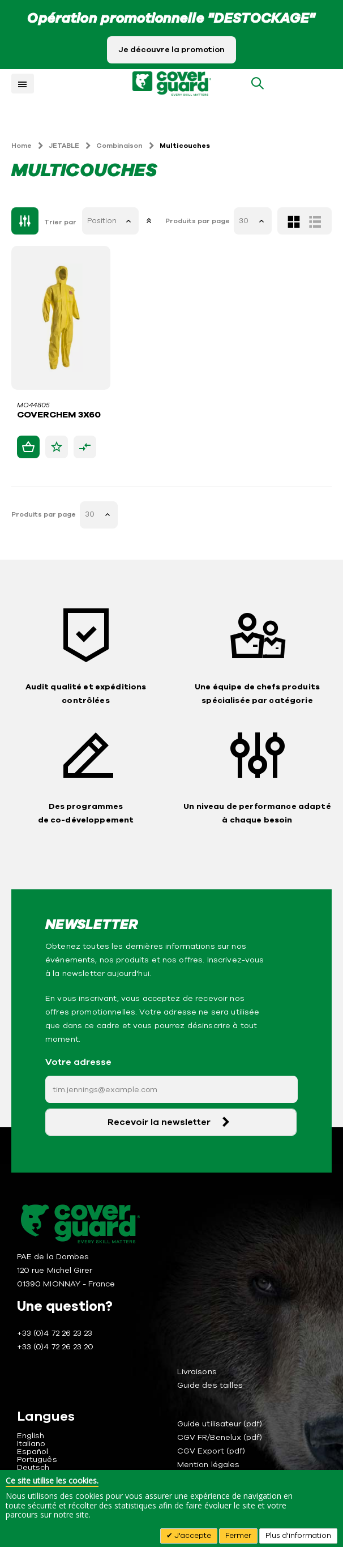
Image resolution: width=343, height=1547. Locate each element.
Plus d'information (298, 1536)
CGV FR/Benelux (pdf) (219, 1437)
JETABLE (64, 145)
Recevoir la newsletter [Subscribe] (159, 1122)
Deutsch (33, 1467)
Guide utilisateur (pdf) (220, 1423)
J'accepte (192, 1536)
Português (37, 1459)
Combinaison (119, 145)
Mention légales (208, 1464)
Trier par (60, 222)
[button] (56, 447)
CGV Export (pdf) (211, 1451)
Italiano (31, 1443)
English (30, 1435)
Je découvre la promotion (171, 49)
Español (32, 1451)
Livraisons (197, 1371)
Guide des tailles (210, 1385)
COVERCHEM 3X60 (59, 415)
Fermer (238, 1536)
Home (21, 145)
